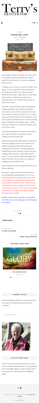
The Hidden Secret (19, 272)
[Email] (34, 23)
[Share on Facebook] (18, 213)
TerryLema (22, 37)
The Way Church (19, 371)
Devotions (19, 32)
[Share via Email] (20, 213)
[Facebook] (32, 23)
